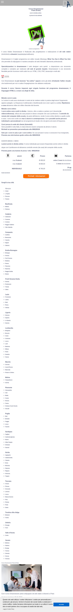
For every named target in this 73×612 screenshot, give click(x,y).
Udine (6, 289)
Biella (6, 395)
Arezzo (7, 483)
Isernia (7, 382)
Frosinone (8, 297)
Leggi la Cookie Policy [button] (8, 609)
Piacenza (7, 266)
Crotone (7, 222)
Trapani (7, 476)
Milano (7, 349)
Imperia (7, 317)
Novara (7, 400)
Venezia (7, 553)
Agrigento (8, 455)
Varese (7, 357)
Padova (7, 545)
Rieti (6, 302)
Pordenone (8, 284)
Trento (7, 517)
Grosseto (7, 489)
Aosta (6, 535)
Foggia (7, 421)
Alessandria (8, 390)
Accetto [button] (61, 604)
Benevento (8, 237)
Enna (6, 463)
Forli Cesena (8, 258)
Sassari (7, 447)
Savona (7, 323)
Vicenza (7, 558)
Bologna (7, 253)
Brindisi (7, 418)
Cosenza (7, 219)
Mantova (7, 346)
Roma (6, 305)
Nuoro (7, 439)
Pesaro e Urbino (9, 372)
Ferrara (7, 255)
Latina (7, 299)
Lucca (7, 494)
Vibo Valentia (8, 227)
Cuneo (7, 398)
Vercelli (7, 408)
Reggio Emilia (9, 271)
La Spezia (7, 320)
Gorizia (7, 281)
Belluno (7, 543)
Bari (6, 416)
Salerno (7, 245)
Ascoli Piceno (9, 367)
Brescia (7, 333)
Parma (7, 263)
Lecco (7, 341)
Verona (7, 556)
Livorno (7, 491)
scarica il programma (34, 48)
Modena (7, 261)
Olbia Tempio (8, 442)
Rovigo (7, 548)
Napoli (7, 242)
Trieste (7, 287)
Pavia (6, 351)
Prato (6, 505)
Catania (7, 460)
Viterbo (7, 307)
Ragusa (7, 471)
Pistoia (7, 502)
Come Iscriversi (5, 172)
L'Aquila (7, 193)
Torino (7, 403)
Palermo (7, 468)
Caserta (7, 240)
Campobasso (8, 380)
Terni (6, 527)
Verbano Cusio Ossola (11, 406)
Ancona (7, 364)
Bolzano (7, 515)
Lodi (6, 343)
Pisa (6, 499)
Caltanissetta (8, 457)
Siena (6, 507)
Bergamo (7, 330)
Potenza (7, 209)
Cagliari (7, 434)
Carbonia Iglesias (10, 437)
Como (6, 336)
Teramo (7, 199)
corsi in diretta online (35, 13)
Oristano (7, 445)
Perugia (7, 525)
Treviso (7, 551)
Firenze (7, 486)
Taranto (7, 426)
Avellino (7, 234)
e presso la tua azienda (35, 15)
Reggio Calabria (9, 224)
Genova (7, 315)
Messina (7, 465)
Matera (7, 206)
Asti (6, 392)
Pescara (7, 196)
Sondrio (7, 354)
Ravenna (7, 268)
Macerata (7, 369)
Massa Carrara (9, 497)
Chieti (6, 191)
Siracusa (7, 473)
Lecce (6, 424)
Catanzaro (8, 216)
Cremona (7, 338)
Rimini (7, 274)
